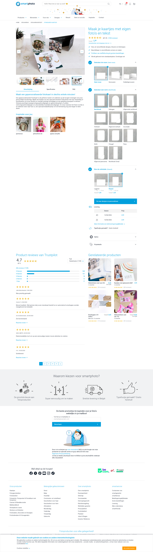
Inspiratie (92, 17)
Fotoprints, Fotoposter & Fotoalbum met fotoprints (23, 499)
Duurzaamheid (82, 493)
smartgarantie (116, 493)
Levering (115, 503)
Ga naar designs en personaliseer (107, 201)
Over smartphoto (83, 490)
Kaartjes (12, 490)
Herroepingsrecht (83, 501)
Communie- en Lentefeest (52, 498)
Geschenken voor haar (51, 501)
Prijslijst (80, 514)
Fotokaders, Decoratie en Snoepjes (21, 513)
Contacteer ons (117, 490)
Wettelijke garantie (84, 506)
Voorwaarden (82, 498)
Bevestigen (58, 424)
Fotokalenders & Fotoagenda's (19, 515)
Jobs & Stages (82, 516)
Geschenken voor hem (51, 503)
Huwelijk (46, 496)
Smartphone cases (16, 507)
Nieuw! (68, 17)
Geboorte (47, 516)
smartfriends (116, 509)
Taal (70, 259)
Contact (101, 17)
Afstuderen (47, 506)
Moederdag (47, 509)
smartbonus (116, 496)
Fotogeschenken (15, 493)
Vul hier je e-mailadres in (62, 417)
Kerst (45, 490)
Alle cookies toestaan (129, 548)
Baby (45, 493)
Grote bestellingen (118, 501)
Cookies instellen (23, 548)
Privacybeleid (82, 509)
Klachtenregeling (83, 503)
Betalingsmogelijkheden (120, 498)
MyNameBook (14, 505)
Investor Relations (84, 519)
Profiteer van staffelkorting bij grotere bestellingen (107, 53)
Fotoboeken (13, 496)
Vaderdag (47, 511)
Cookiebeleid (82, 511)
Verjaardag (47, 514)
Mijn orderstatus (117, 506)
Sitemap (80, 496)
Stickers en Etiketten (16, 510)
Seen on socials (79, 17)
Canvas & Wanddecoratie (18, 502)
